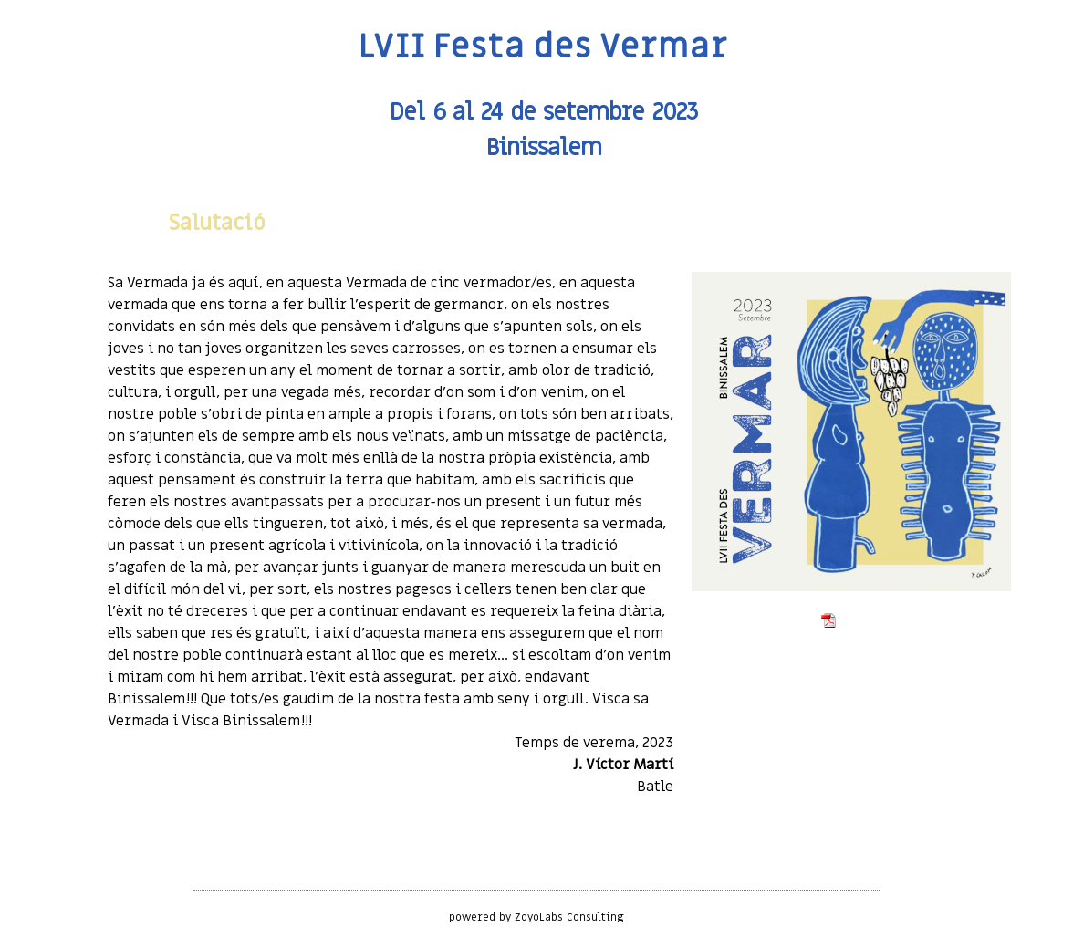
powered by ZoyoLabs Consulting (537, 917)
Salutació (217, 223)
